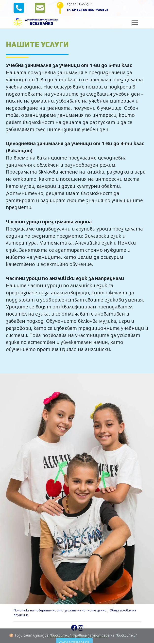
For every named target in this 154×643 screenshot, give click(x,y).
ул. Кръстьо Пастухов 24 (87, 10)
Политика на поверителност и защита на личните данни (60, 610)
